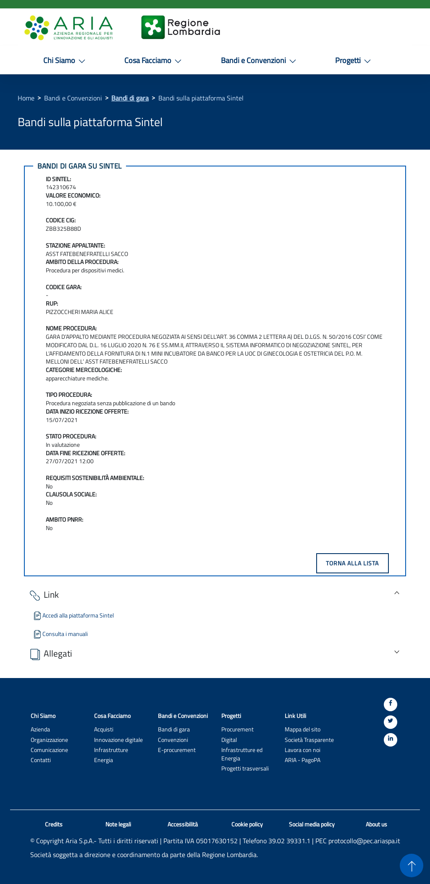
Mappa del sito (302, 729)
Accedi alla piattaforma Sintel (73, 615)
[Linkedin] (390, 740)
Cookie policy (247, 824)
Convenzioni (173, 739)
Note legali (118, 824)
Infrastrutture (111, 749)
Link (43, 595)
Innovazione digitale (118, 739)
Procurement (237, 729)
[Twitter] (390, 722)
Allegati (50, 654)
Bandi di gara (130, 98)
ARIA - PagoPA (302, 759)
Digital (229, 739)
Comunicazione (49, 749)
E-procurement (177, 749)
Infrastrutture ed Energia (241, 754)
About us (376, 824)
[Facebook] (390, 704)
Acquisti (103, 729)
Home (26, 98)
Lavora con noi (302, 749)
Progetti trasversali (245, 768)
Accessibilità (183, 824)
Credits (54, 824)
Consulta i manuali (60, 633)
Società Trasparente (309, 739)
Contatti (41, 759)
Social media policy (312, 824)
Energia (103, 759)
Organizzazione (49, 739)
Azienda (40, 729)
